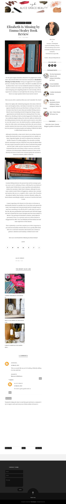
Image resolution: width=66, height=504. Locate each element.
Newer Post (8, 448)
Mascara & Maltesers (16, 376)
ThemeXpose (33, 501)
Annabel (14, 363)
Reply (40, 378)
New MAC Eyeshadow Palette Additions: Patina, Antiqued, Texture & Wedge (52, 104)
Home (23, 448)
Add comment (8, 398)
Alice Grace (20, 258)
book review (20, 22)
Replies (11, 380)
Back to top (33, 497)
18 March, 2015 (15, 365)
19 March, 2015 (18, 386)
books (29, 22)
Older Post (38, 448)
